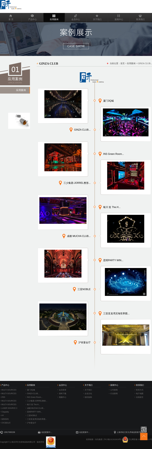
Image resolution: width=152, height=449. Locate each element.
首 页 (6, 17)
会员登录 (62, 390)
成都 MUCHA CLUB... (36, 408)
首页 (122, 63)
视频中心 (62, 397)
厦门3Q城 (31, 390)
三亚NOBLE (32, 415)
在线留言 (139, 397)
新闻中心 (115, 17)
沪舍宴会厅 (31, 423)
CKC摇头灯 (6, 423)
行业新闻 (114, 393)
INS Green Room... (35, 397)
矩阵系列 (5, 419)
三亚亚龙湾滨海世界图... (37, 419)
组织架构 (88, 397)
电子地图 (139, 393)
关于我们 (94, 17)
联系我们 (137, 17)
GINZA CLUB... (33, 393)
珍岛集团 (98, 439)
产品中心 (29, 17)
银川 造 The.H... (33, 404)
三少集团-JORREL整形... (37, 401)
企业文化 (88, 393)
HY (2, 415)
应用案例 (50, 17)
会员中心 (72, 17)
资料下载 (62, 393)
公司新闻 (114, 390)
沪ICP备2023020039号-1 (116, 439)
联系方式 (139, 390)
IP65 (3, 397)
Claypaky (5, 412)
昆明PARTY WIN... (34, 412)
